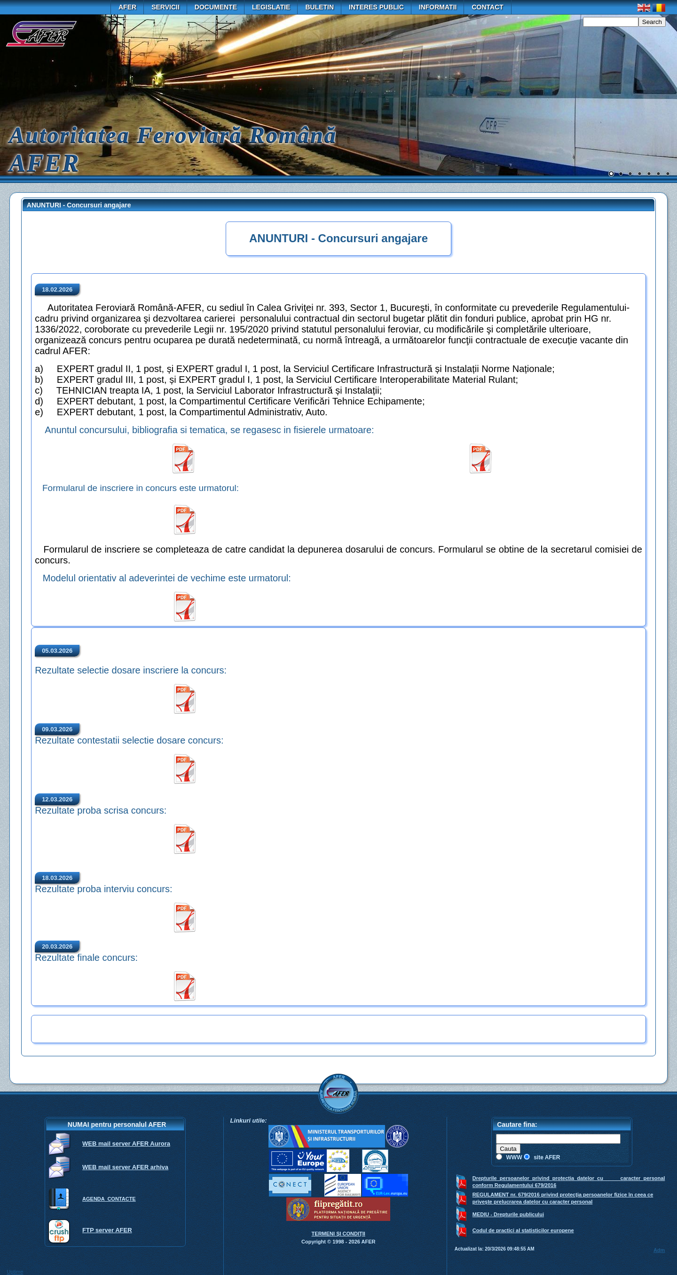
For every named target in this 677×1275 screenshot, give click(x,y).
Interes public (376, 7)
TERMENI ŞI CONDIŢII (338, 1233)
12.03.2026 (57, 799)
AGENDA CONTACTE (109, 1199)
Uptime (15, 1272)
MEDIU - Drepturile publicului (508, 1214)
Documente (216, 7)
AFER (127, 7)
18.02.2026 (57, 289)
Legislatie (271, 7)
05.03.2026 (57, 650)
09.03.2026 (57, 729)
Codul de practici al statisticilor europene (523, 1230)
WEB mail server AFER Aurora (126, 1143)
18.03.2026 (57, 877)
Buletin (319, 7)
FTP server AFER (107, 1230)
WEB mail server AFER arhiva (125, 1167)
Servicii (165, 7)
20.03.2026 (57, 946)
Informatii (438, 7)
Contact (487, 7)
